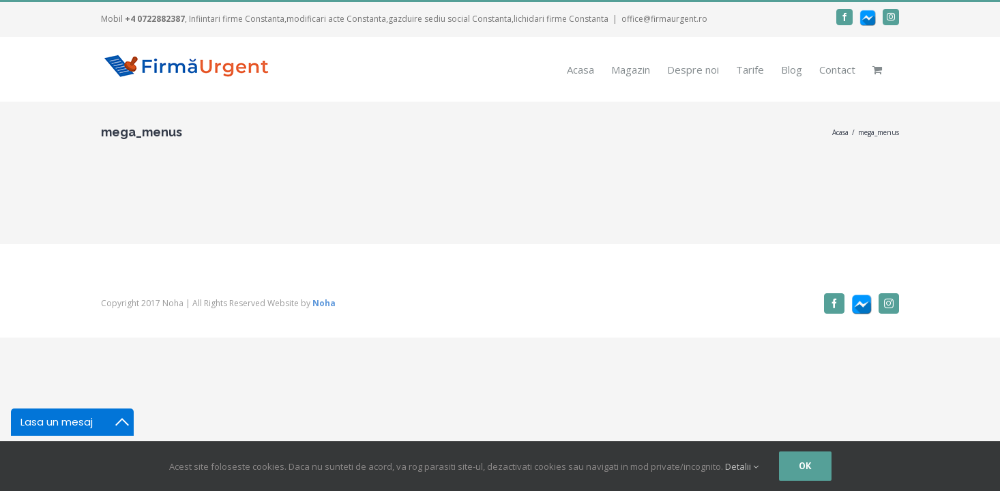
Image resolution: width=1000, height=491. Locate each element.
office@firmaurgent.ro (664, 19)
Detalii (742, 466)
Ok (805, 466)
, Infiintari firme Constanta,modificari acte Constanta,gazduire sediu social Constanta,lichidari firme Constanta (366, 19)
